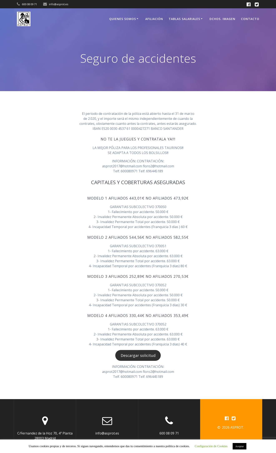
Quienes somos (122, 19)
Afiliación (154, 19)
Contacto (250, 19)
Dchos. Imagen (222, 19)
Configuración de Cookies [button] (211, 446)
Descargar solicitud (138, 355)
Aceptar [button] (239, 446)
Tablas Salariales (184, 19)
